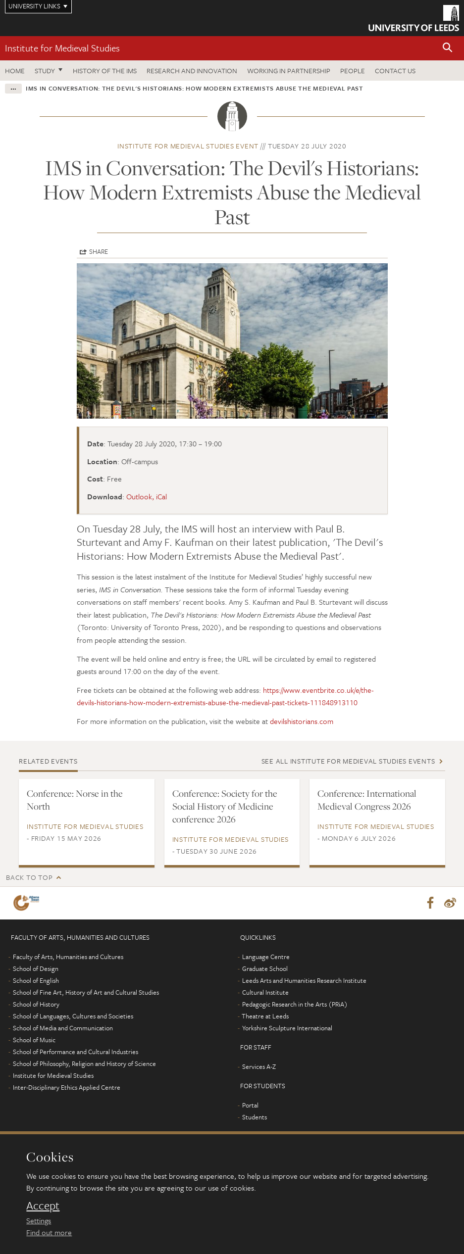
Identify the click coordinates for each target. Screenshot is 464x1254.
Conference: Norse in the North (75, 800)
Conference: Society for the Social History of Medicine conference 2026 (224, 806)
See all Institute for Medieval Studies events (348, 761)
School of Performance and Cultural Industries (75, 1052)
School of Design (35, 968)
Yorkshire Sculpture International (287, 1028)
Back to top (29, 877)
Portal (250, 1105)
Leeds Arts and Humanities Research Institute (304, 980)
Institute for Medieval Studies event (187, 146)
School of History (36, 1004)
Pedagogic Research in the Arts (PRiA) (295, 1004)
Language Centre (266, 957)
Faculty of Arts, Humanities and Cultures (68, 957)
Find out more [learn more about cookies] (49, 1232)
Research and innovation (192, 70)
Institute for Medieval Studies (62, 47)
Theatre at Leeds (265, 1016)
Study (45, 70)
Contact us (395, 70)
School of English (36, 980)
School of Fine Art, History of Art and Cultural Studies (86, 992)
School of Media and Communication (63, 1028)
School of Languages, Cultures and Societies (73, 1016)
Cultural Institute (265, 992)
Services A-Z (259, 1066)
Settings (38, 1220)
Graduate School (265, 968)
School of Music (34, 1040)
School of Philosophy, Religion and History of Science (84, 1063)
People (352, 70)
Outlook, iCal (146, 496)
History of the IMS (105, 70)
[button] (447, 48)
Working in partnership (288, 70)
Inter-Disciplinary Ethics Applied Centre (66, 1087)
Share (98, 251)
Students (254, 1117)
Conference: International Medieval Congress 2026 (366, 800)
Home (15, 70)
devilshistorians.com (301, 721)
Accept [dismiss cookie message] (42, 1205)
